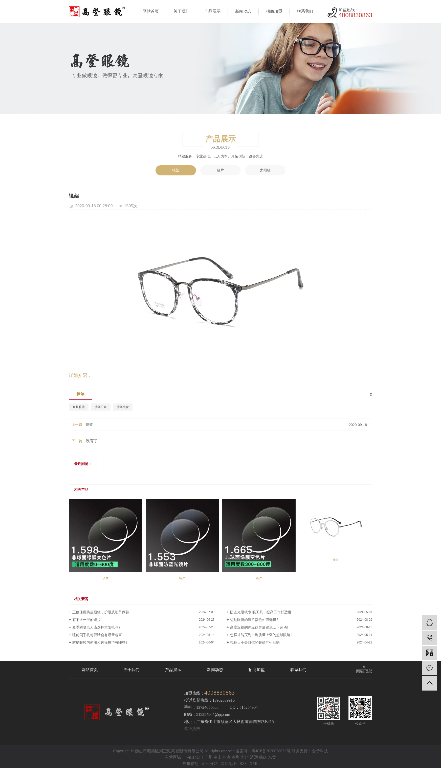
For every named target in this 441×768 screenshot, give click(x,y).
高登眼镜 (79, 407)
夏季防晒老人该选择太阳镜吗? (96, 627)
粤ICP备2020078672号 (271, 751)
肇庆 (263, 757)
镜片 (220, 170)
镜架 (175, 170)
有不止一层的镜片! (87, 620)
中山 (217, 757)
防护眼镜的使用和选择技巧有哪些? (99, 642)
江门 (199, 757)
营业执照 (192, 728)
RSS (243, 763)
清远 (254, 757)
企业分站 (210, 763)
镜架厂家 (101, 407)
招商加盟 (274, 11)
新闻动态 (243, 11)
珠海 (227, 757)
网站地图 (229, 763)
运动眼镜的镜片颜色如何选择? (254, 620)
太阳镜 (265, 170)
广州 (208, 757)
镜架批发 (123, 407)
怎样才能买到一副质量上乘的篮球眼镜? (261, 635)
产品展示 (212, 11)
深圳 (236, 757)
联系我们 (305, 11)
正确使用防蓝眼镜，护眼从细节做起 (100, 612)
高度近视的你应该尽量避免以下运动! (259, 627)
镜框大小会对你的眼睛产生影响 (255, 642)
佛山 (190, 757)
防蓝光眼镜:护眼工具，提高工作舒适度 (260, 612)
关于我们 (181, 11)
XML (254, 763)
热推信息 (191, 763)
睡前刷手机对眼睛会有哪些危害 (97, 635)
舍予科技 (320, 751)
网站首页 (151, 11)
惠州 (245, 757)
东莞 (272, 757)
